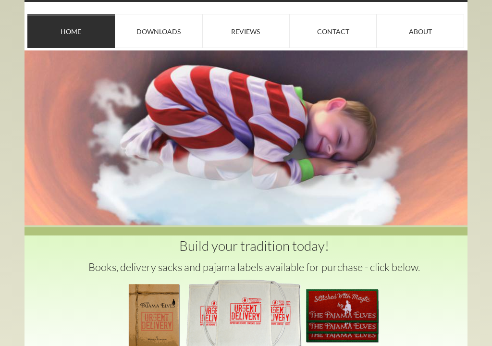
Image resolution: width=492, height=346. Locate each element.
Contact (333, 31)
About (420, 31)
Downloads (158, 31)
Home (71, 31)
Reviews (245, 31)
